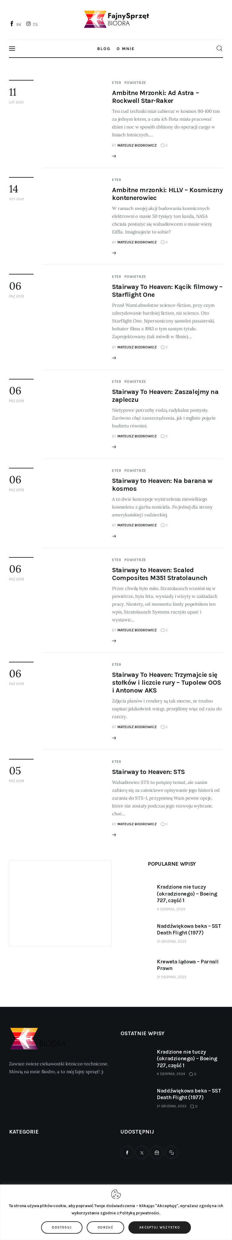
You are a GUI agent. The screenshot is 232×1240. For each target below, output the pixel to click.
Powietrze (135, 83)
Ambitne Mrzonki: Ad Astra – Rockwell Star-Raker (155, 97)
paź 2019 (16, 296)
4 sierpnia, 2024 (171, 909)
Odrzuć (105, 1227)
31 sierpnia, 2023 (171, 977)
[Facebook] (16, 24)
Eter (116, 83)
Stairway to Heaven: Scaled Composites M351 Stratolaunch (160, 574)
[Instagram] (33, 24)
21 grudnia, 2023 (171, 941)
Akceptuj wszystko (159, 1227)
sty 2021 (16, 199)
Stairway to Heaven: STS (148, 772)
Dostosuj (62, 1227)
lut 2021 (16, 102)
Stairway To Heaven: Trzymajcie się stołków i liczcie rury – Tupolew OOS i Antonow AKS (166, 682)
